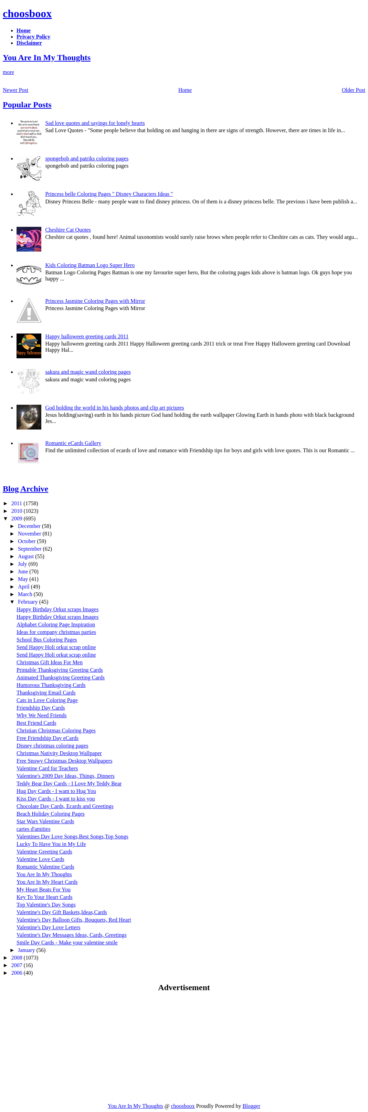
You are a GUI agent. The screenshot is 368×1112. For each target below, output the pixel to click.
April (24, 587)
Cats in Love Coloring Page (47, 700)
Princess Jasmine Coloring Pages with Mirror (95, 301)
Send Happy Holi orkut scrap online (56, 647)
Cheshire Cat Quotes (68, 230)
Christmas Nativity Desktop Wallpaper (59, 753)
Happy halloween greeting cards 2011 (86, 336)
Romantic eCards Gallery (73, 443)
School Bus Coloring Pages (47, 640)
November (30, 534)
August (26, 556)
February (28, 602)
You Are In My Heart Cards (47, 882)
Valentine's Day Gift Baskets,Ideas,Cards (62, 912)
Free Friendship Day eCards (47, 738)
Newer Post (15, 90)
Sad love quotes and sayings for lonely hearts (95, 123)
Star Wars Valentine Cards (45, 821)
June (23, 571)
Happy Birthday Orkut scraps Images (57, 609)
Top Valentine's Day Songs (46, 905)
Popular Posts (27, 104)
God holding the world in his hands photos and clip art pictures (114, 408)
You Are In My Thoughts (47, 57)
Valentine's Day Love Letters (48, 927)
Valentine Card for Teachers (47, 768)
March (26, 594)
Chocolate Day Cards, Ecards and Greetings (65, 806)
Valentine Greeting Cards (44, 852)
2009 (17, 518)
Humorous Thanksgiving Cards (51, 685)
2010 (17, 511)
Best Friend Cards (36, 723)
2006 (17, 973)
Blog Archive (25, 488)
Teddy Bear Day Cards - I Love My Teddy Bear (69, 783)
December (30, 526)
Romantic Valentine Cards (45, 867)
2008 (17, 958)
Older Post (353, 90)
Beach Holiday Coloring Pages (51, 814)
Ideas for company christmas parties (56, 632)
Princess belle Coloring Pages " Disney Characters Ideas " (109, 194)
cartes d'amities (33, 829)
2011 (17, 503)
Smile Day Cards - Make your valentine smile (67, 942)
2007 (17, 965)
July (23, 564)
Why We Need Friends (42, 715)
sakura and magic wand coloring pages (87, 372)
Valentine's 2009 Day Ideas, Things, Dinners (66, 776)
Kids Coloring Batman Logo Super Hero (90, 265)
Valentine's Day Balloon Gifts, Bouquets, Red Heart (74, 920)
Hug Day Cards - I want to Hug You (56, 791)
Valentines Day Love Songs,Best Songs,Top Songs (72, 836)
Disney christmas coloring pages (52, 746)
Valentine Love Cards (40, 859)
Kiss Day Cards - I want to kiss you (56, 799)
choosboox (27, 13)
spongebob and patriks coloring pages (86, 158)
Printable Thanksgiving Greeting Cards (60, 670)
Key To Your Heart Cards (45, 897)
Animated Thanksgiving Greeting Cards (61, 677)
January (27, 950)
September (30, 549)
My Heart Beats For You (44, 889)
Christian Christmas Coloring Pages (56, 730)
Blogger (251, 1106)
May (23, 579)
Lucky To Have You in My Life (51, 844)
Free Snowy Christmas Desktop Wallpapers (64, 761)
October (27, 541)
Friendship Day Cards (41, 708)
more (8, 72)
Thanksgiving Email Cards (46, 693)
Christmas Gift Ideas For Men (50, 662)
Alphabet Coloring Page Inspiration (56, 624)
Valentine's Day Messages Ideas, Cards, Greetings (72, 935)
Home (185, 90)
